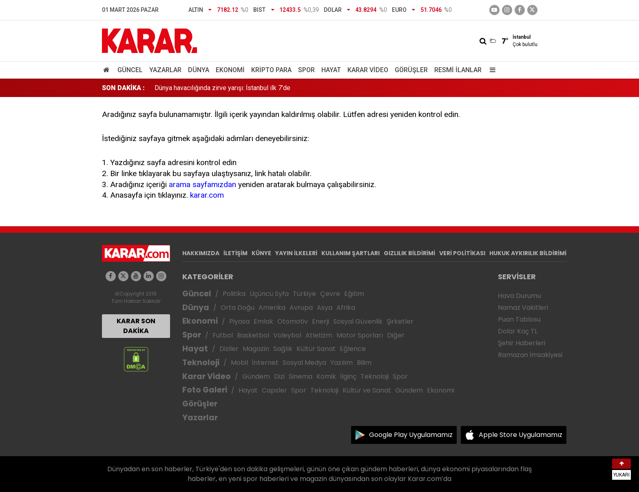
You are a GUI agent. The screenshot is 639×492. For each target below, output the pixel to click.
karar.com (207, 195)
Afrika (345, 307)
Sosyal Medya (304, 362)
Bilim (364, 362)
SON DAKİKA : (123, 88)
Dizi (279, 376)
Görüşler (411, 70)
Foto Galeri (204, 389)
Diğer (396, 335)
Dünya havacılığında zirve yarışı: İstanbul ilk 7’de (222, 88)
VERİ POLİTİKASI (462, 253)
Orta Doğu (237, 307)
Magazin (256, 348)
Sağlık (282, 348)
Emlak (263, 321)
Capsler (274, 390)
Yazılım (341, 362)
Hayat (331, 70)
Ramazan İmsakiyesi (530, 355)
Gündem (256, 376)
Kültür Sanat (316, 348)
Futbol (222, 335)
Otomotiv (292, 321)
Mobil (239, 362)
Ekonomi (230, 70)
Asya (324, 307)
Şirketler (400, 321)
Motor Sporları (359, 335)
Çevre (330, 293)
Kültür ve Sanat (367, 390)
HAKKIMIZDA (200, 253)
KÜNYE (261, 253)
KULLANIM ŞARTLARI (350, 253)
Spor (306, 70)
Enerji (320, 321)
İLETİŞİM (235, 253)
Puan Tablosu (519, 319)
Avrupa (301, 307)
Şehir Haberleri (521, 343)
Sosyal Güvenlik (358, 321)
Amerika (272, 307)
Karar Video (367, 70)
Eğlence (353, 348)
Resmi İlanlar (458, 70)
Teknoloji (200, 362)
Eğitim (354, 293)
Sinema (300, 376)
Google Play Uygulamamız (411, 434)
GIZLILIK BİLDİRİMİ (409, 253)
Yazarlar (165, 70)
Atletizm (318, 335)
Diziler (229, 348)
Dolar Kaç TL (517, 331)
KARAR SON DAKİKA (136, 325)
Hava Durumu (519, 295)
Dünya (198, 70)
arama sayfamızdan (202, 184)
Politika (234, 293)
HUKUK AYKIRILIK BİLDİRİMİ (527, 253)
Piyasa (239, 321)
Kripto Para (271, 70)
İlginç (348, 376)
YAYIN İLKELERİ (296, 253)
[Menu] (491, 70)
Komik (326, 376)
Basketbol (253, 335)
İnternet (265, 362)
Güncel (130, 70)
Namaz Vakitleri (523, 307)
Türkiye (304, 293)
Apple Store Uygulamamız (520, 434)
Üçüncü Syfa (269, 293)
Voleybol (287, 335)
